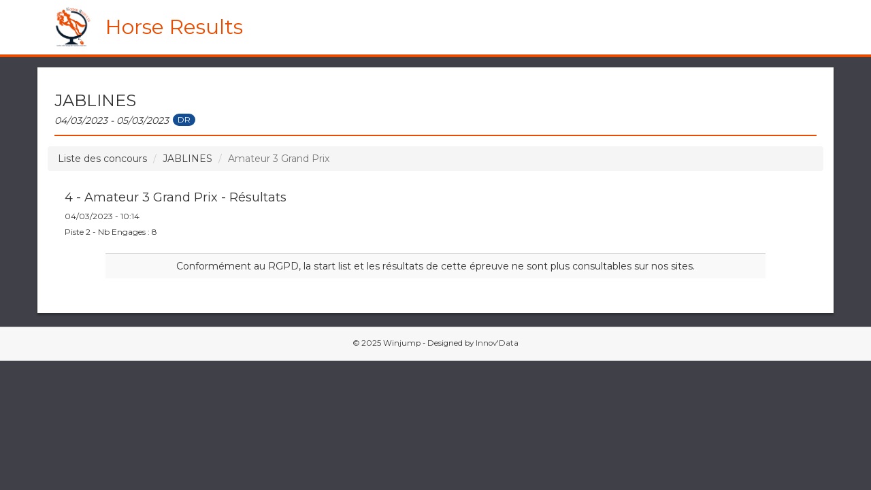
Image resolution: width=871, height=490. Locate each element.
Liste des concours (102, 158)
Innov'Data (497, 343)
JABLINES (187, 158)
